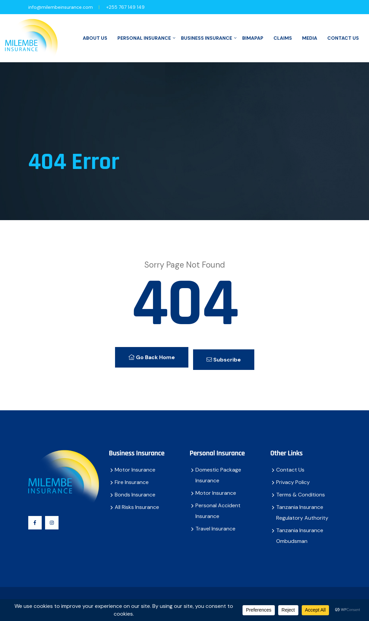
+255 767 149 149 (125, 7)
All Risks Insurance (137, 502)
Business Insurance (206, 38)
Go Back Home (148, 355)
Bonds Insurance (135, 490)
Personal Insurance (144, 38)
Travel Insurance (215, 524)
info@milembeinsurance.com (60, 7)
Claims (282, 38)
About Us (95, 38)
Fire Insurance (132, 477)
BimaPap (252, 38)
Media (309, 38)
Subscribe (227, 355)
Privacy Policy (293, 477)
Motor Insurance (135, 465)
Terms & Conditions (300, 490)
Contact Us (343, 38)
